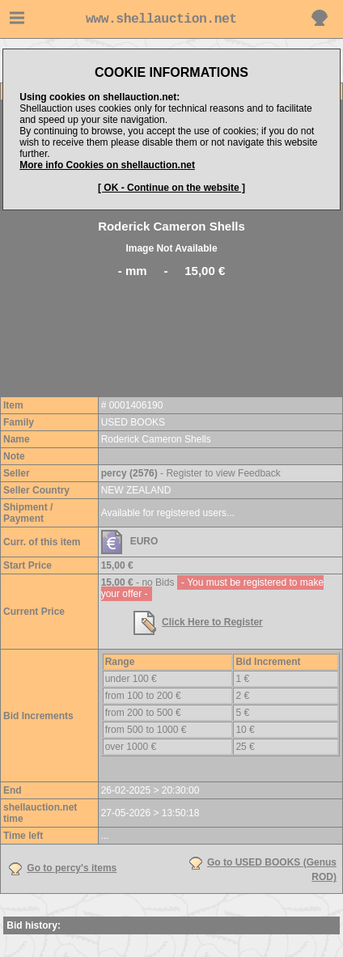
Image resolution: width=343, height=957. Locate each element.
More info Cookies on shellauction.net (107, 165)
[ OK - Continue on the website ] (171, 187)
